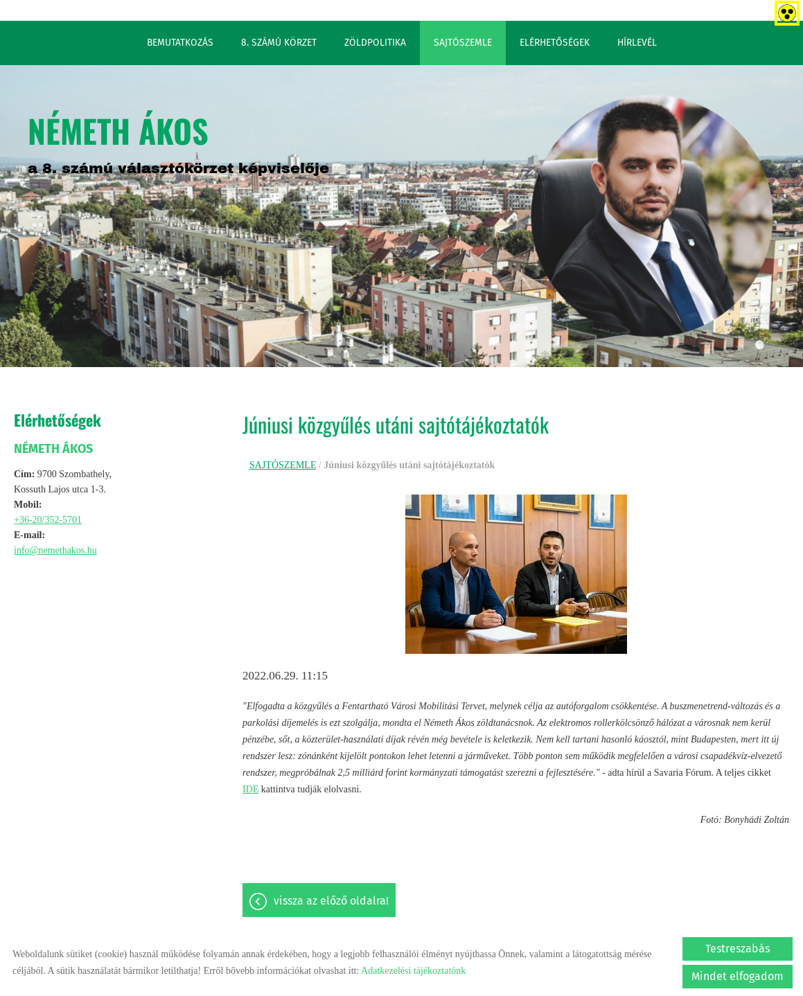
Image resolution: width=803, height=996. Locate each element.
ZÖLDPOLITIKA (375, 42)
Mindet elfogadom (737, 976)
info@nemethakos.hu (55, 550)
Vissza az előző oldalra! (331, 900)
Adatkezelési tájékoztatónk (413, 971)
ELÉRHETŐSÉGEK (555, 42)
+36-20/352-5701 (48, 520)
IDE (250, 789)
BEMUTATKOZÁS (180, 42)
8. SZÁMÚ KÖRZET (279, 42)
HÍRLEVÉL (637, 42)
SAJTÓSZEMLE (463, 42)
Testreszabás (737, 948)
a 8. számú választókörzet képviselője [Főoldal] (178, 141)
